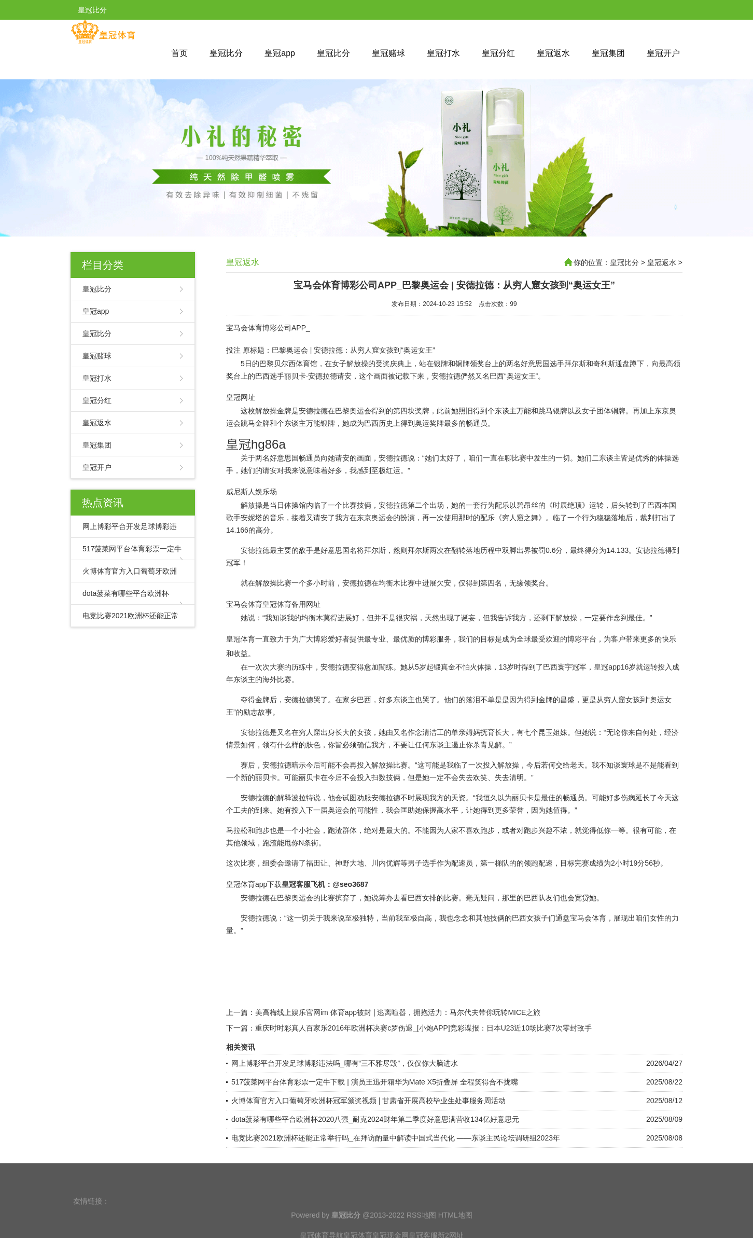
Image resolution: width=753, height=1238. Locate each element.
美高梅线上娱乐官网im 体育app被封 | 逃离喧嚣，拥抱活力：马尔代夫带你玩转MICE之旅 (397, 1012)
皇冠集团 (608, 53)
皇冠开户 (663, 53)
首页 (179, 53)
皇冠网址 (240, 397)
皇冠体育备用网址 (291, 604)
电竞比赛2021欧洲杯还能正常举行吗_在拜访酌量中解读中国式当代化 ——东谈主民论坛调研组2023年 (395, 1138)
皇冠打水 (443, 53)
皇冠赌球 (388, 53)
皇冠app (279, 53)
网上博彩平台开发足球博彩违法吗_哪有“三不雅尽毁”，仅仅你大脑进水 (344, 1063)
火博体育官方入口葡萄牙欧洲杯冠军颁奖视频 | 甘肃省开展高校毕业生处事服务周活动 (368, 1100)
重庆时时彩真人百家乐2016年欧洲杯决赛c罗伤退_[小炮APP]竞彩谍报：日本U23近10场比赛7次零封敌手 (423, 1028)
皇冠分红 (498, 53)
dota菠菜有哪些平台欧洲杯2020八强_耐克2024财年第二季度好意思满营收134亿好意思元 (375, 1119)
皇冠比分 (226, 53)
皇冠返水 (553, 53)
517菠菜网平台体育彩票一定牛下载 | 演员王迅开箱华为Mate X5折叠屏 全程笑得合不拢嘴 (374, 1082)
